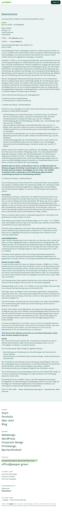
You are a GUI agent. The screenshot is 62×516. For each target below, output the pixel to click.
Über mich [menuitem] (8, 420)
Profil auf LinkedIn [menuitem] (8, 476)
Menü (56, 2)
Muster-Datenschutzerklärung (29, 389)
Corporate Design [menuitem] (12, 442)
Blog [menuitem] (4, 424)
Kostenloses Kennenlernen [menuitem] (18, 460)
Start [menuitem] (5, 413)
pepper (6, 2)
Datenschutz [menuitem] (6, 491)
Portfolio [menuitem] (7, 416)
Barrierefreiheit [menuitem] (12, 449)
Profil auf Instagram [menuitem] (9, 479)
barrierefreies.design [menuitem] (9, 474)
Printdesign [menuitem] (9, 446)
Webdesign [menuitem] (8, 434)
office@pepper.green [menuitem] (15, 464)
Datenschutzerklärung (18, 500)
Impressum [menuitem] (5, 488)
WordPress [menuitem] (8, 438)
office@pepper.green (15, 38)
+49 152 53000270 (15, 41)
